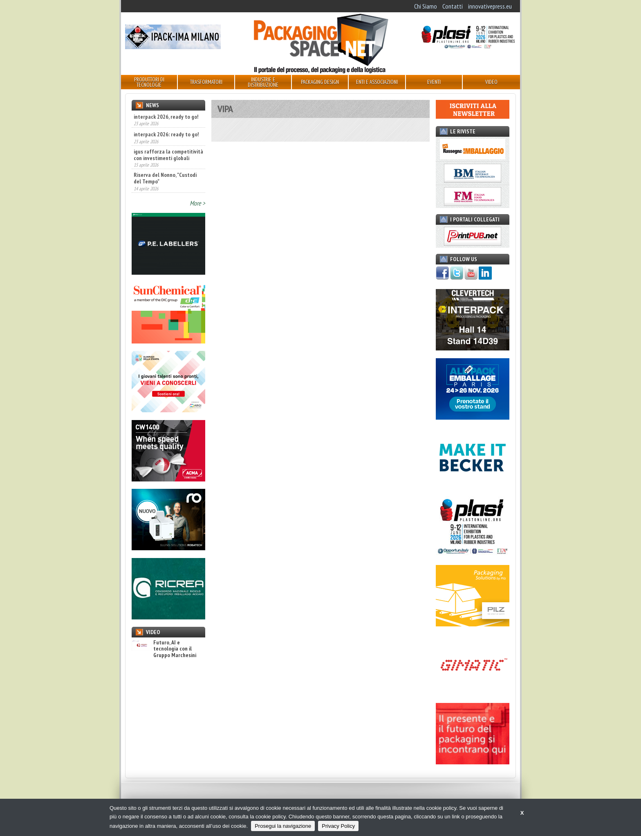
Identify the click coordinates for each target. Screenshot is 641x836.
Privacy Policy (338, 826)
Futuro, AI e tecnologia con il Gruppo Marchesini (164, 648)
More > (197, 203)
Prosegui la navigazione (283, 826)
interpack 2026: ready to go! (166, 134)
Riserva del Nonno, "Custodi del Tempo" (165, 178)
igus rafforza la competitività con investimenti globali (168, 154)
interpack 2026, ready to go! (166, 116)
